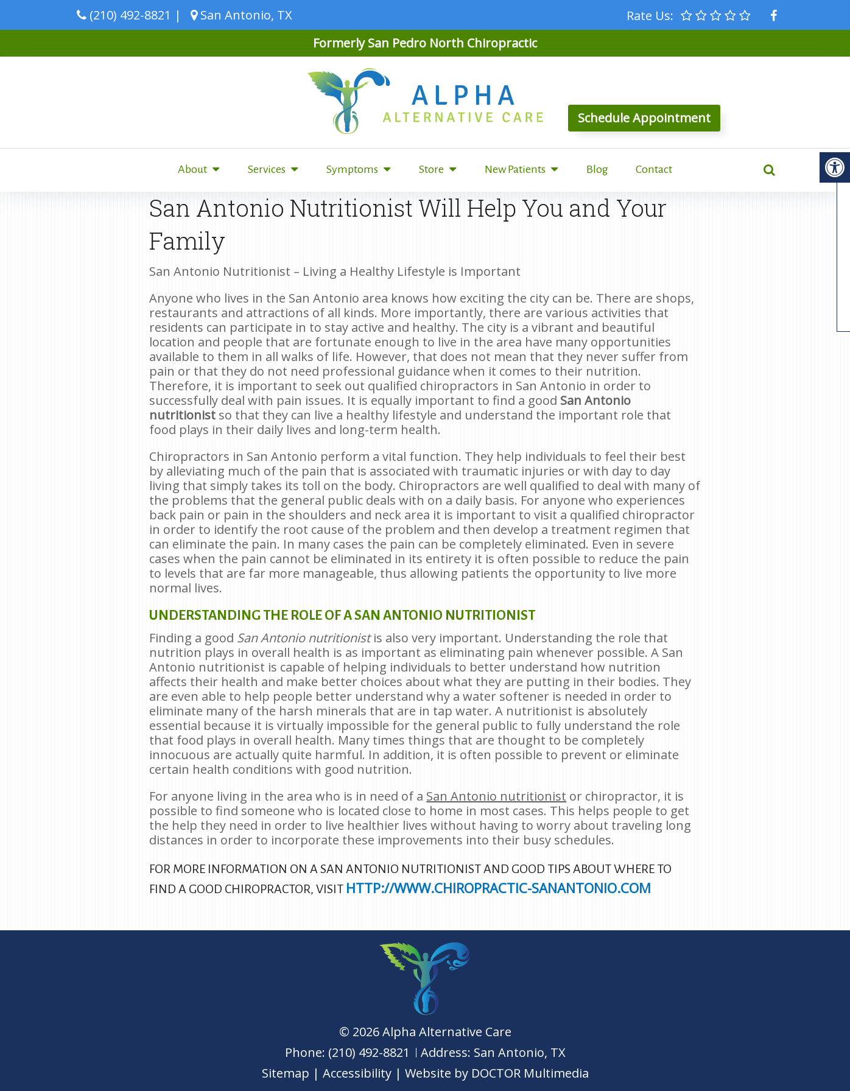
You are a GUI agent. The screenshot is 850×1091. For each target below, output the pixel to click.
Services (267, 169)
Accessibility (357, 1073)
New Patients (515, 169)
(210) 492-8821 (130, 15)
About (192, 169)
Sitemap (285, 1073)
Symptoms (352, 169)
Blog (597, 169)
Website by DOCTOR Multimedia (497, 1073)
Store (431, 169)
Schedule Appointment (644, 118)
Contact (654, 169)
